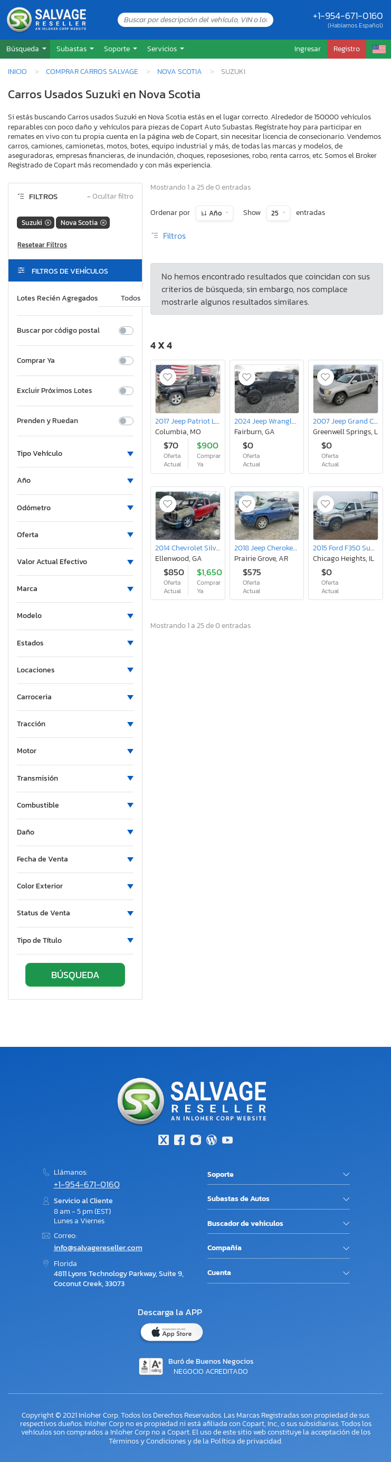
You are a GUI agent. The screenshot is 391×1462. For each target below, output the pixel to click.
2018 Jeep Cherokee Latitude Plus (287, 548)
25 (275, 213)
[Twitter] (163, 1141)
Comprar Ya (36, 360)
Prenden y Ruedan (47, 421)
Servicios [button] (162, 48)
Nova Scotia (179, 71)
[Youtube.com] (227, 1141)
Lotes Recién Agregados (57, 298)
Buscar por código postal (58, 330)
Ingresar (307, 48)
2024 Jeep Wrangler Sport (276, 421)
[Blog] (212, 1141)
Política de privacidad (246, 1441)
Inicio (17, 71)
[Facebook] (179, 1141)
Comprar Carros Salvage (92, 71)
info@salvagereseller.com (98, 1247)
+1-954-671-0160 (348, 15)
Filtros (168, 235)
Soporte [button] (117, 48)
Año (215, 213)
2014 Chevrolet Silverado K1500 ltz (210, 548)
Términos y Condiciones (147, 1441)
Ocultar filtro (110, 197)
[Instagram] (195, 1141)
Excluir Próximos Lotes (54, 391)
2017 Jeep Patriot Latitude (197, 421)
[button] (25, 49)
